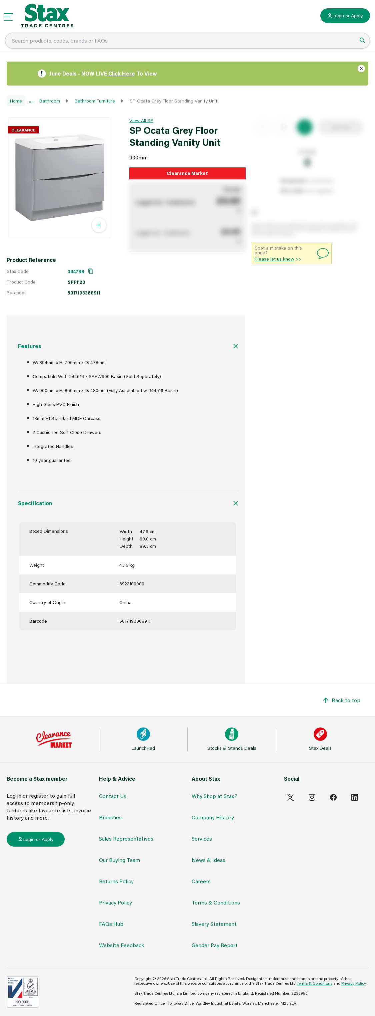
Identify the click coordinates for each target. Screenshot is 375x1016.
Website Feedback (121, 944)
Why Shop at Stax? (214, 795)
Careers (201, 881)
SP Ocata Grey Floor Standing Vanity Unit (173, 101)
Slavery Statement (214, 923)
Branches (110, 817)
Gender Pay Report (215, 944)
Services (202, 838)
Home (16, 101)
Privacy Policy (115, 902)
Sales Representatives (126, 838)
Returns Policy (116, 881)
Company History (213, 817)
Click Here (121, 73)
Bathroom (49, 101)
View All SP (141, 120)
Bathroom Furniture (95, 101)
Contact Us (112, 795)
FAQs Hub (111, 923)
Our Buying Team (119, 859)
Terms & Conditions (216, 902)
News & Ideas (208, 859)
